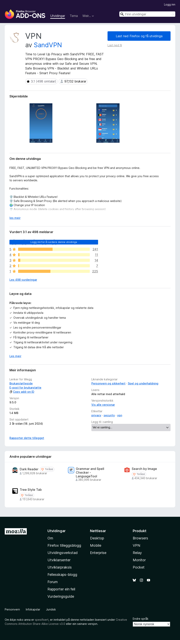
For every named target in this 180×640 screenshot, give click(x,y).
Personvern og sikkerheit (108, 383)
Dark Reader (29, 469)
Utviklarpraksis (59, 567)
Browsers (140, 538)
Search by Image (144, 469)
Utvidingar (57, 16)
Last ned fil (115, 45)
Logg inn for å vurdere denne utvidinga (54, 242)
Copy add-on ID (21, 391)
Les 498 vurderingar (23, 279)
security (109, 415)
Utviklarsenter (59, 560)
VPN (136, 545)
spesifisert (41, 619)
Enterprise (98, 553)
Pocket (139, 567)
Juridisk (51, 609)
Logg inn (169, 4)
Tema (74, 16)
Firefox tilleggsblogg (64, 545)
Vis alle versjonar (103, 404)
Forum (52, 582)
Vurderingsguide (60, 596)
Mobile (95, 545)
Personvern (12, 609)
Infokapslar (33, 609)
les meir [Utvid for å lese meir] (14, 218)
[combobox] (147, 14)
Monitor (139, 560)
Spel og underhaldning (143, 383)
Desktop (97, 538)
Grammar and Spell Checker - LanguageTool (90, 472)
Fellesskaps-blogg (62, 574)
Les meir (15, 356)
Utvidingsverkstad (62, 553)
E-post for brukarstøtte (25, 387)
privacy (96, 415)
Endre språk (140, 618)
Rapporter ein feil (61, 589)
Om (50, 538)
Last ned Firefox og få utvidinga (139, 36)
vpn (119, 415)
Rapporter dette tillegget (26, 438)
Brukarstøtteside (21, 383)
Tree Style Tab (31, 490)
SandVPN (48, 45)
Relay (137, 553)
